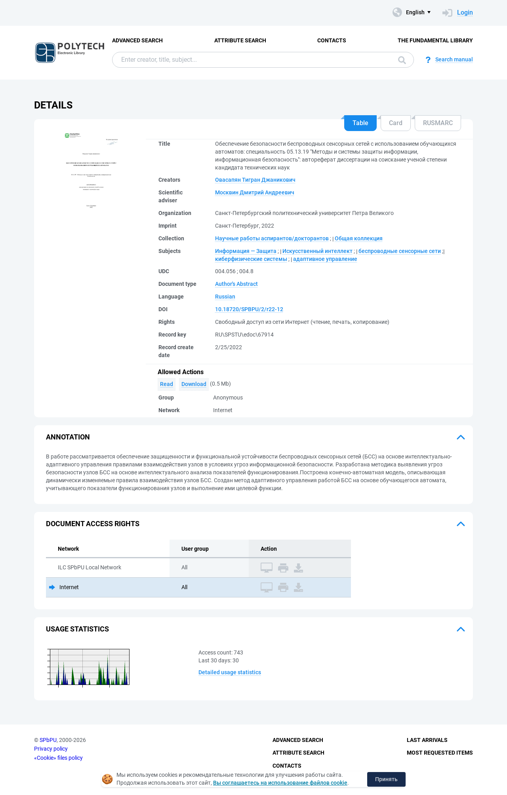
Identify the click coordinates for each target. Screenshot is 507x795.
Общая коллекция (359, 238)
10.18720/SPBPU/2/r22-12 (249, 309)
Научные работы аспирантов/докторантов (272, 238)
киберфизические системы (251, 259)
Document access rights (92, 523)
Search (402, 60)
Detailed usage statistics (229, 672)
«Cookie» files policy (58, 758)
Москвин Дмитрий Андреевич (254, 192)
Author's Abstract (236, 284)
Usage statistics (77, 629)
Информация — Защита (245, 251)
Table (360, 123)
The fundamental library (435, 40)
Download (193, 384)
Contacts (331, 40)
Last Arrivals (427, 740)
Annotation (68, 437)
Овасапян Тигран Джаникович (255, 180)
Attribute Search (240, 40)
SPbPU (48, 740)
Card (395, 123)
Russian (225, 296)
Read (166, 384)
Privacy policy (51, 749)
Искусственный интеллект (317, 251)
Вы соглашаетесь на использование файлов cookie (280, 783)
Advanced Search (137, 40)
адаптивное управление (325, 259)
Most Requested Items (440, 752)
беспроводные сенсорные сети (399, 251)
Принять (386, 779)
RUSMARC (438, 123)
